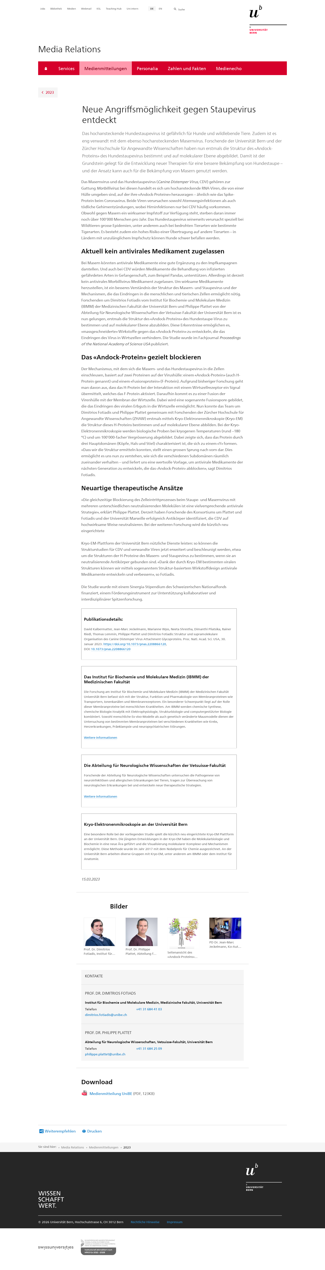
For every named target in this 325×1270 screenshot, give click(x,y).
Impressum (175, 1222)
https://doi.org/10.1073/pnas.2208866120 (134, 644)
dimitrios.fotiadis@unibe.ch (106, 1014)
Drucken (94, 1131)
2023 (50, 92)
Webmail (86, 8)
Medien (71, 8)
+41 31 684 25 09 (149, 1048)
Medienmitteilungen (105, 68)
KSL (99, 8)
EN (160, 8)
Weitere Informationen (100, 737)
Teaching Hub (113, 8)
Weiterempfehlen (60, 1131)
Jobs (42, 8)
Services (66, 68)
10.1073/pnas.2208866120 (111, 649)
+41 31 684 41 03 (149, 1009)
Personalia (147, 68)
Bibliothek (56, 8)
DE (152, 8)
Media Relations (72, 1147)
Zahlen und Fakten (187, 68)
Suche (181, 9)
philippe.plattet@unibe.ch (105, 1054)
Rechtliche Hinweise (145, 1222)
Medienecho (229, 68)
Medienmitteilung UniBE (122, 1093)
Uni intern (132, 8)
